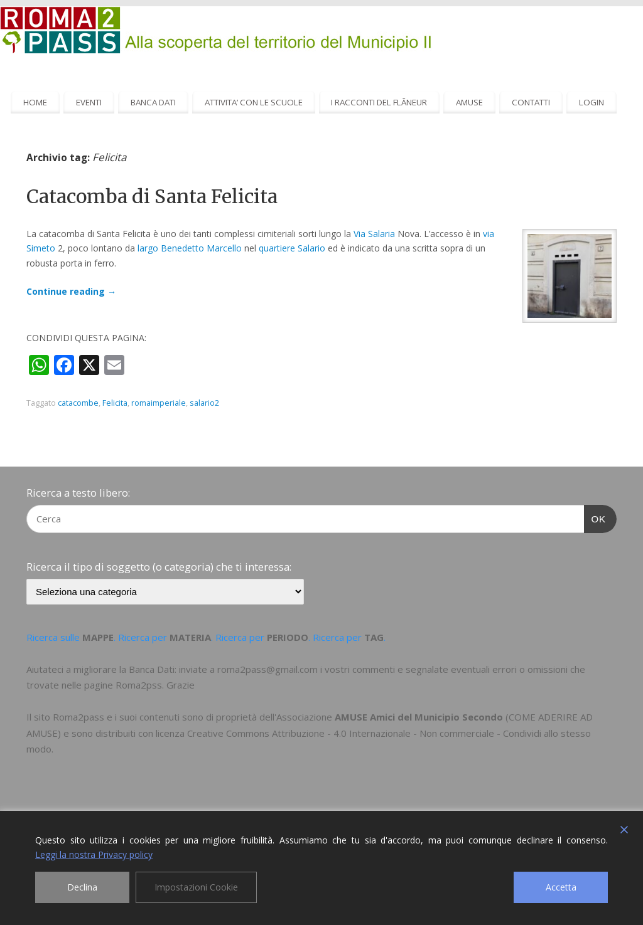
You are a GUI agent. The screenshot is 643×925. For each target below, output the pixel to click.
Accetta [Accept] (561, 887)
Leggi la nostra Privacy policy (94, 854)
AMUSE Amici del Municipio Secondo (419, 717)
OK (595, 517)
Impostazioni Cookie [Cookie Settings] (196, 887)
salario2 (204, 403)
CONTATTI (531, 102)
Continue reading (71, 291)
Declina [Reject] (82, 887)
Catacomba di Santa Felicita (152, 196)
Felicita (114, 403)
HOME (35, 102)
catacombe (78, 403)
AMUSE (469, 102)
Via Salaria (374, 234)
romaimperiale (158, 403)
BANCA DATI (153, 102)
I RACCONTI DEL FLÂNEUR (379, 102)
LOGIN (591, 102)
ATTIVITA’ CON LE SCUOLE (254, 102)
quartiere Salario (292, 248)
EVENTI (89, 102)
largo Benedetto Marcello (190, 248)
